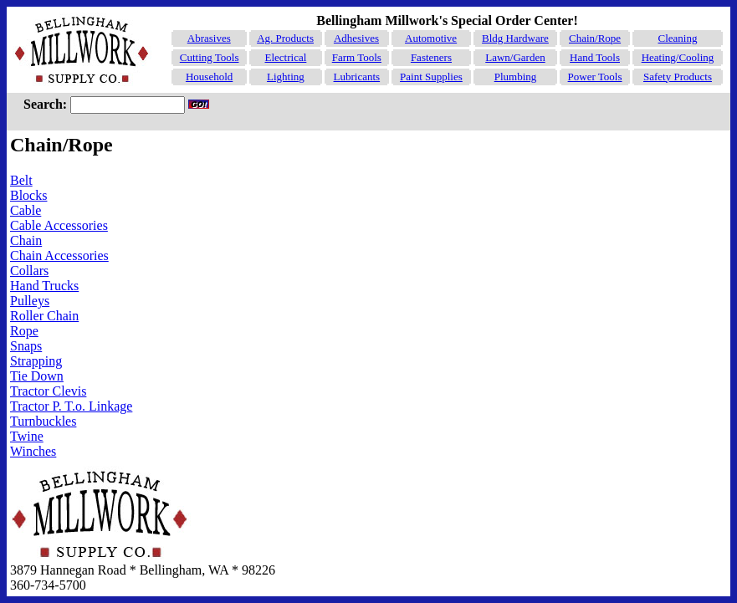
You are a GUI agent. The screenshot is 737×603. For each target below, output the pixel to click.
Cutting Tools (209, 57)
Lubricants (357, 76)
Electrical (286, 57)
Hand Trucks (44, 286)
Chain (26, 240)
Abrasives (209, 38)
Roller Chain (44, 316)
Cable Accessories (59, 225)
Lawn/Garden (515, 57)
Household (209, 76)
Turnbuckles (43, 421)
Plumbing (515, 76)
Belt (21, 180)
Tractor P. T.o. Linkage (71, 406)
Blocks (28, 195)
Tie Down (37, 376)
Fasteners (431, 57)
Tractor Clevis (48, 391)
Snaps (26, 346)
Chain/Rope (595, 38)
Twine (27, 436)
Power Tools (595, 76)
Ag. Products (285, 38)
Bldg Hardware (515, 38)
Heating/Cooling (678, 57)
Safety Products (677, 76)
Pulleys (29, 301)
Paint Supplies (431, 76)
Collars (29, 270)
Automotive (431, 38)
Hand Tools (595, 57)
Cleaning (678, 38)
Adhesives (356, 38)
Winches (33, 451)
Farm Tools (356, 57)
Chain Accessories (59, 255)
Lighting (286, 76)
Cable (25, 210)
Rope (24, 331)
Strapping (36, 361)
